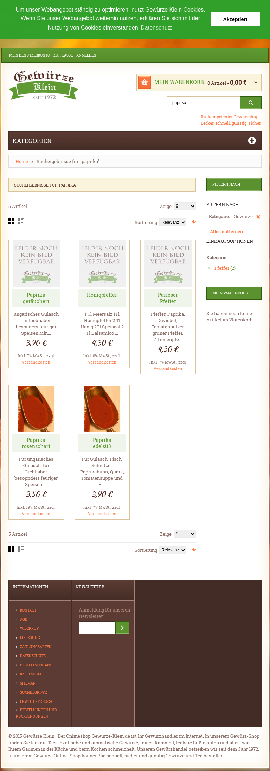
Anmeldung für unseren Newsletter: (104, 612)
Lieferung (30, 637)
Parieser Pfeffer (168, 297)
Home (21, 160)
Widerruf (29, 628)
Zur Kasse (63, 54)
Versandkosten (36, 361)
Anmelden (86, 54)
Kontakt (28, 609)
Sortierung (146, 221)
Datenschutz (33, 655)
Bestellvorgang (36, 664)
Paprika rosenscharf (36, 442)
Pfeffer (221, 267)
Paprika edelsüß (102, 442)
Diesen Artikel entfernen (258, 219)
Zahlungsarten (36, 646)
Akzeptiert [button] (235, 19)
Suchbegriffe (33, 692)
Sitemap (27, 682)
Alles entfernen (226, 231)
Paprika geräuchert (36, 297)
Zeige (166, 205)
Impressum (30, 673)
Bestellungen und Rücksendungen (36, 712)
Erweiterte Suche (37, 701)
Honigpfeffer (102, 294)
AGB (23, 618)
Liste (21, 220)
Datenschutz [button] (156, 28)
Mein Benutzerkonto (29, 54)
